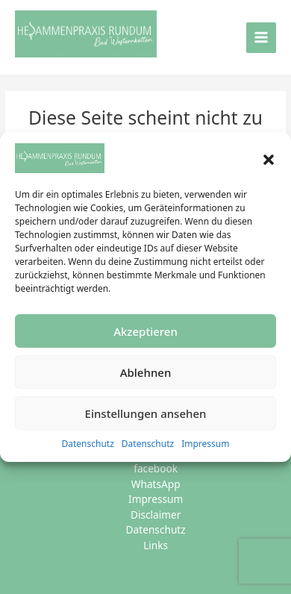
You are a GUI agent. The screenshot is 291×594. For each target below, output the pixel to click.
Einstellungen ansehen (146, 413)
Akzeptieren (145, 331)
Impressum (205, 443)
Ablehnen (146, 372)
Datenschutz (88, 443)
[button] (268, 158)
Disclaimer (156, 514)
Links (155, 545)
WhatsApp (156, 484)
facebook (156, 468)
